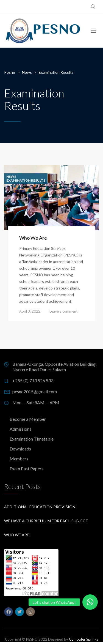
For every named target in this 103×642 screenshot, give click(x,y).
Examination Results (25, 180)
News (11, 176)
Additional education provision (39, 506)
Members (19, 458)
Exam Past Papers (26, 468)
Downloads (20, 448)
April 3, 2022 (29, 311)
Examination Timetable (32, 438)
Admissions (20, 428)
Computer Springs (83, 639)
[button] (90, 602)
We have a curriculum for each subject (46, 520)
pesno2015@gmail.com (34, 391)
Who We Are (33, 238)
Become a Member (28, 419)
